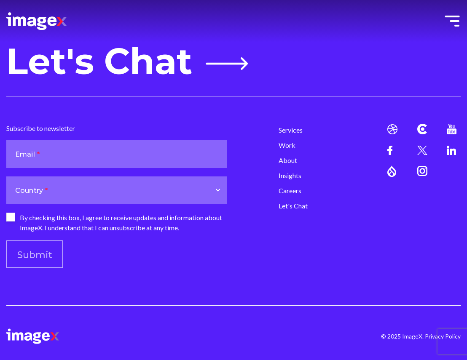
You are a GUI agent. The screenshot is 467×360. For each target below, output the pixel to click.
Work (287, 145)
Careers (290, 191)
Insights (290, 175)
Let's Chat (127, 61)
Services (291, 130)
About (288, 160)
